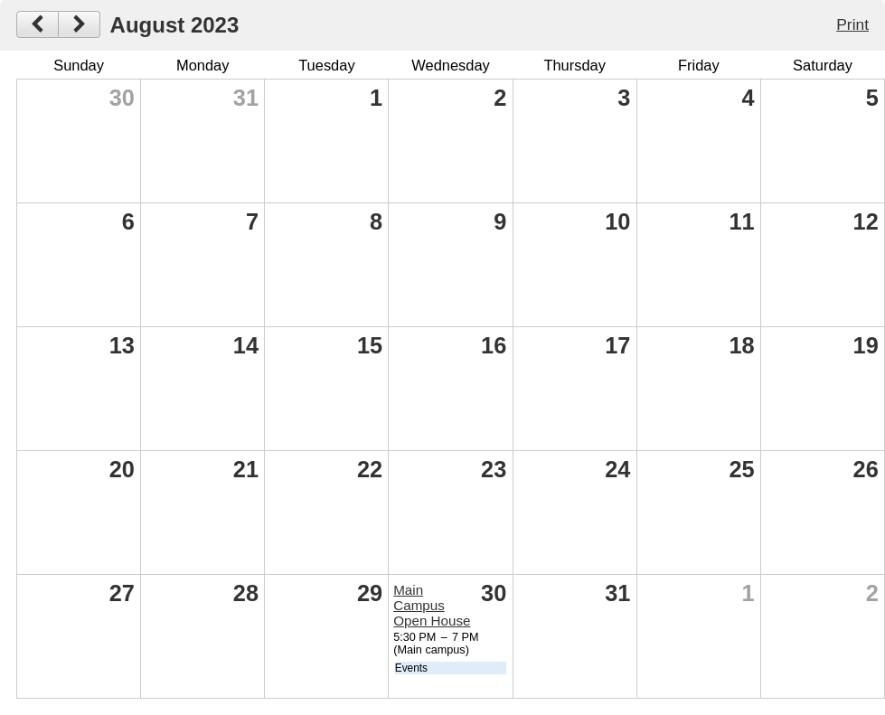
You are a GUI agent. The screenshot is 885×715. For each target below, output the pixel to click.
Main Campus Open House (431, 605)
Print (852, 24)
